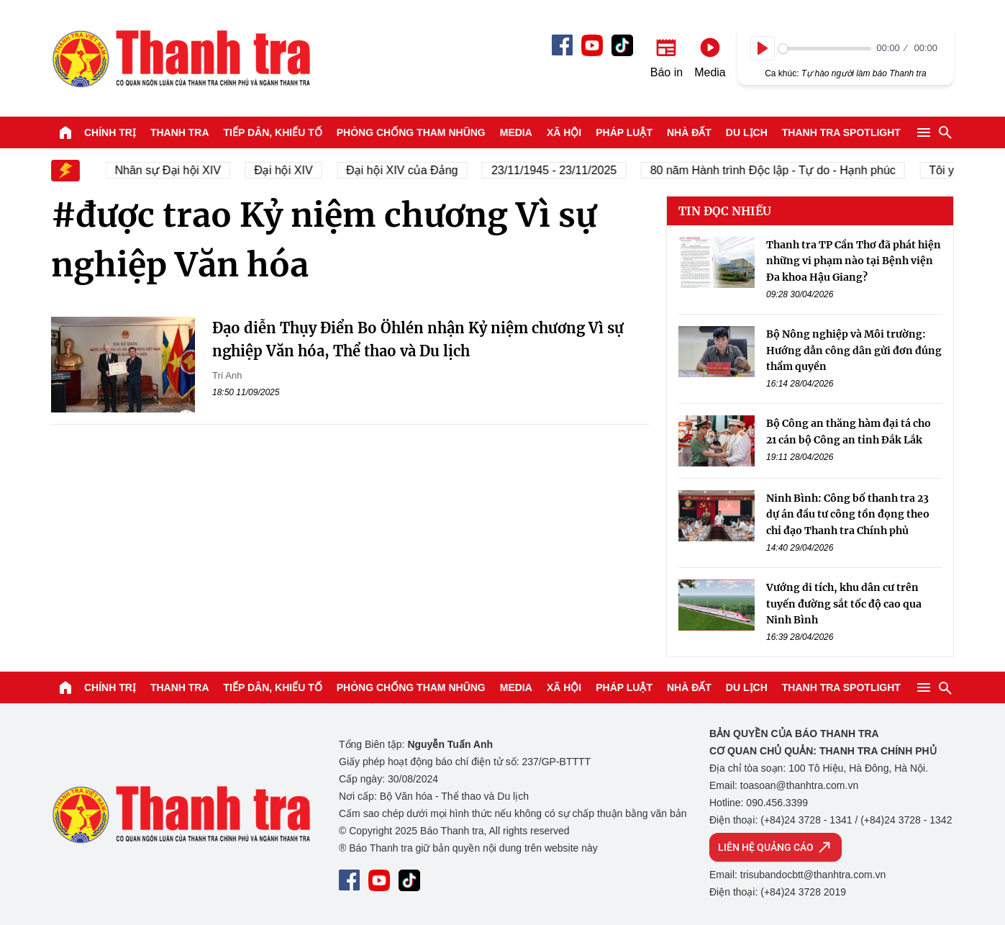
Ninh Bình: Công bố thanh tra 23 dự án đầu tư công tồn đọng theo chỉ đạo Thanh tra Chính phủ (847, 514)
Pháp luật (624, 132)
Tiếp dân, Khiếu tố (273, 132)
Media (516, 132)
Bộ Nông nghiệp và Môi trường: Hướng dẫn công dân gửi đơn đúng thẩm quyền (854, 350)
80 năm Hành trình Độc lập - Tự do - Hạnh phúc (780, 170)
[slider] (824, 48)
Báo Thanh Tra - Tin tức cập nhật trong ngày (180, 58)
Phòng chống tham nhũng (411, 132)
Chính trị (110, 132)
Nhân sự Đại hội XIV (175, 170)
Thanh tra (179, 132)
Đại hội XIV (291, 170)
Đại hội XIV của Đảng (409, 170)
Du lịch (747, 132)
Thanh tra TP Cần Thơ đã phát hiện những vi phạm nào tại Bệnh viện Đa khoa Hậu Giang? (853, 261)
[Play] (762, 48)
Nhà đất (689, 132)
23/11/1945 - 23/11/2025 (561, 170)
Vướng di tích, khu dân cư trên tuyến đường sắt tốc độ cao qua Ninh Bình (844, 603)
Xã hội (564, 132)
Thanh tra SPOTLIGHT (841, 132)
